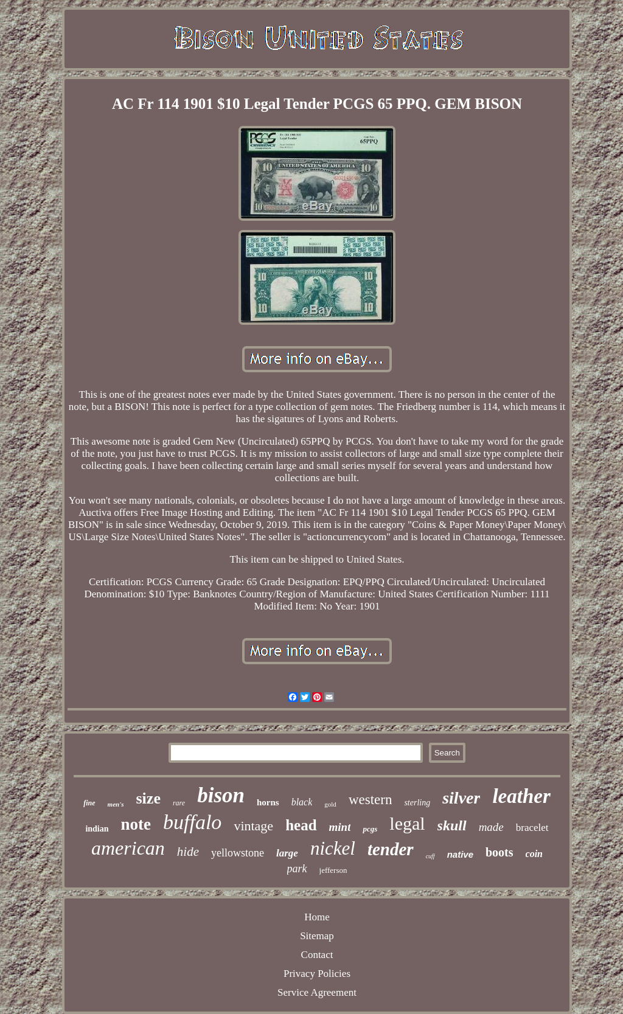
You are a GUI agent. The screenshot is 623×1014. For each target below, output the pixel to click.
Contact (317, 954)
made (491, 827)
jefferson (333, 870)
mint (340, 827)
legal (407, 823)
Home (317, 917)
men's (116, 804)
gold (330, 804)
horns (268, 802)
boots (499, 852)
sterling (417, 802)
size (148, 798)
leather (521, 796)
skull (452, 825)
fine (89, 803)
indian (96, 828)
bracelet (532, 827)
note (136, 824)
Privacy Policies (317, 973)
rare (179, 803)
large (287, 853)
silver (461, 797)
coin (534, 854)
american (128, 848)
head (300, 825)
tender (390, 849)
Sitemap (317, 936)
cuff (430, 856)
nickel (332, 848)
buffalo (192, 822)
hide (188, 851)
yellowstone (237, 853)
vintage (253, 825)
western (370, 799)
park (297, 869)
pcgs (370, 828)
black (302, 802)
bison (221, 795)
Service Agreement (317, 992)
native (460, 854)
